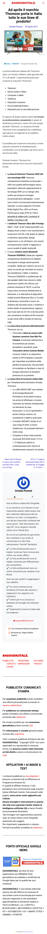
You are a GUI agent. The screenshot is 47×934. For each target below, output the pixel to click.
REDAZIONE (23, 661)
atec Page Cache (28, 931)
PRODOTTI (15, 64)
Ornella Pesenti (15, 26)
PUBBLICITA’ (8, 661)
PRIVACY (38, 664)
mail (5, 755)
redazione (20, 717)
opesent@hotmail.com (23, 621)
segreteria (19, 734)
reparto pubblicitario (12, 705)
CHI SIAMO (38, 661)
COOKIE (10, 667)
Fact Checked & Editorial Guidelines (25, 629)
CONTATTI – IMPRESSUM (18, 664)
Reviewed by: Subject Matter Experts (22, 634)
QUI (31, 725)
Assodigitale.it (32, 776)
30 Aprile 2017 (31, 26)
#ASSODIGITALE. (23, 3)
